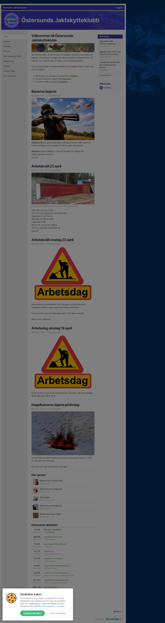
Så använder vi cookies (53, 606)
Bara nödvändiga (58, 613)
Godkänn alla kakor (32, 613)
